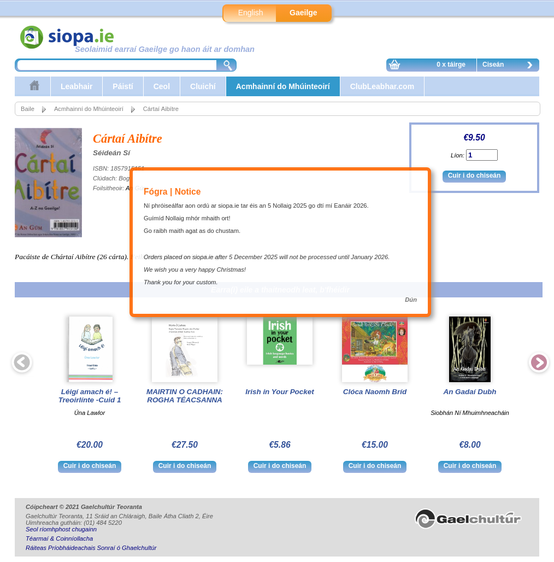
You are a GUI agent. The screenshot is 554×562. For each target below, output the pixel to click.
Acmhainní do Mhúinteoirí (283, 86)
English (250, 12)
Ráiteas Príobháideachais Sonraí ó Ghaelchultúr (91, 548)
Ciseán (510, 66)
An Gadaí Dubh (469, 392)
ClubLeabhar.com (382, 86)
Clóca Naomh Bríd (374, 392)
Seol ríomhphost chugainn (61, 529)
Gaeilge (303, 12)
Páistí (123, 86)
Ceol (162, 86)
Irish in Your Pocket (279, 392)
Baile (27, 109)
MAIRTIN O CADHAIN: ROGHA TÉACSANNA (184, 396)
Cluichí (203, 86)
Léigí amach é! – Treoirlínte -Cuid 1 (89, 396)
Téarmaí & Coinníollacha (59, 538)
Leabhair (76, 86)
